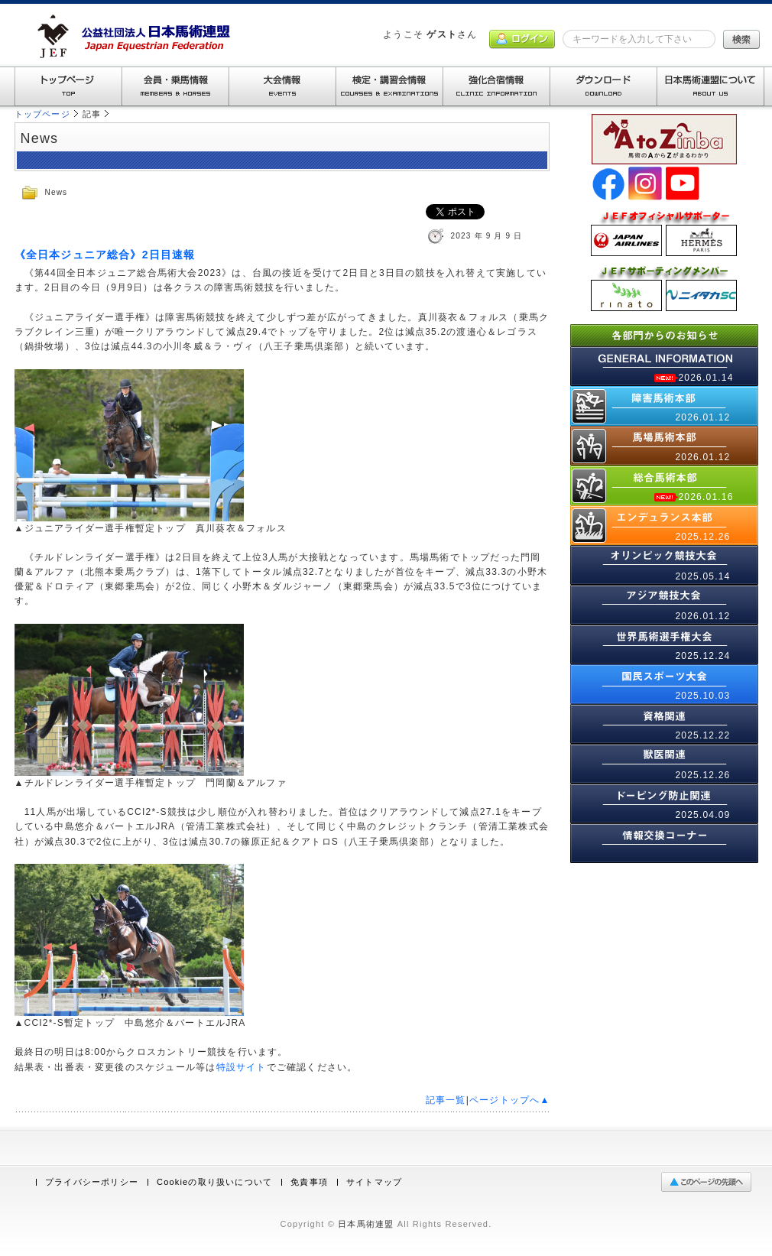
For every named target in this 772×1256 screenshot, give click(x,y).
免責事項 (309, 1182)
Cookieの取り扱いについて (214, 1182)
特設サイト (241, 1067)
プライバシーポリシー (91, 1182)
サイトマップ (374, 1182)
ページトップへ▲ (509, 1100)
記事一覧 (446, 1100)
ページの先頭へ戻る (709, 1182)
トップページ (42, 113)
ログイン (522, 39)
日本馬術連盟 (366, 1223)
